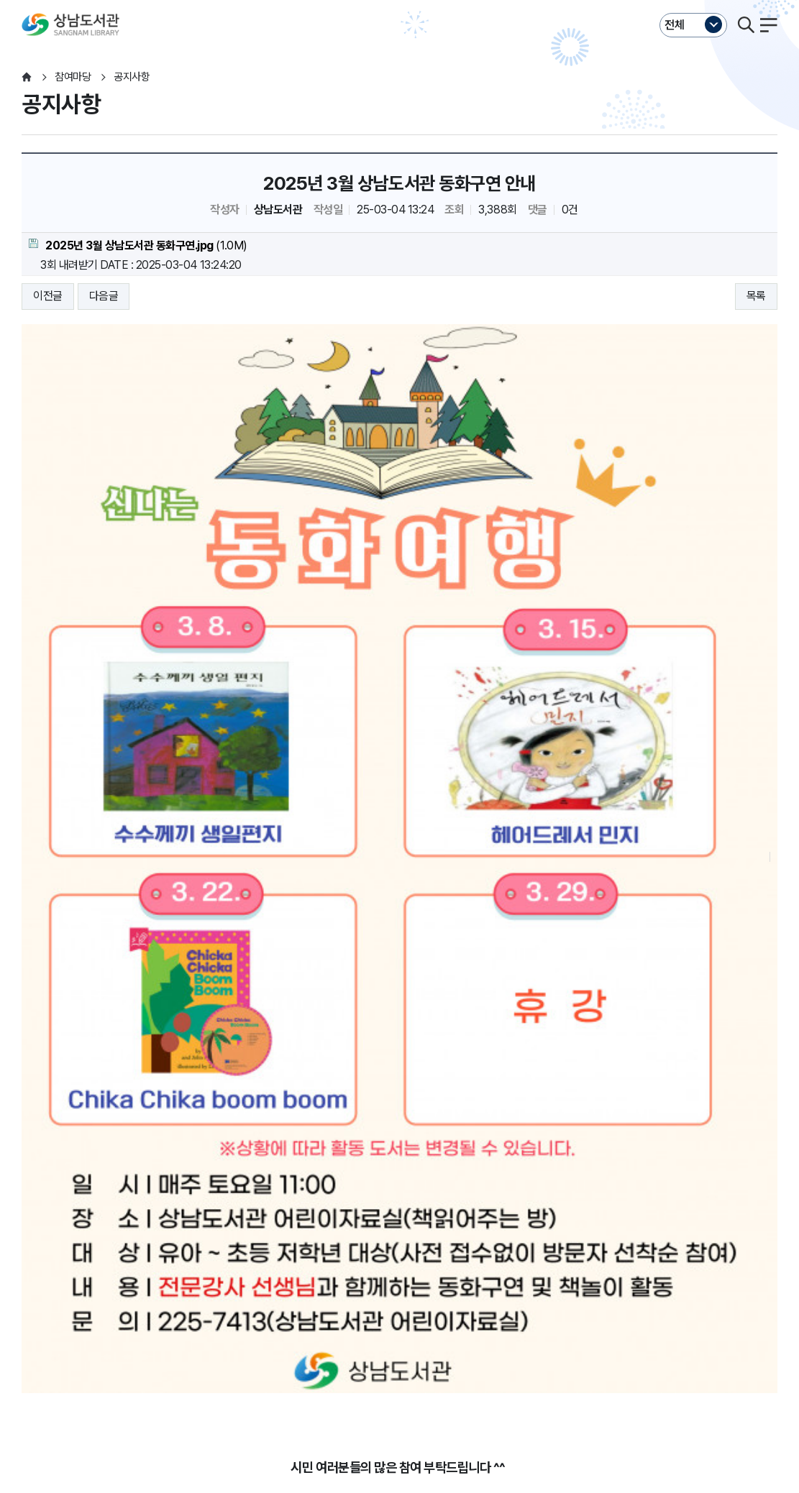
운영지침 (133, 1331)
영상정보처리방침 (206, 1331)
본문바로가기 (399, 0)
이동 (195, 1359)
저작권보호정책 (293, 1331)
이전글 (48, 296)
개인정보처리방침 (60, 1331)
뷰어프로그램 (535, 1331)
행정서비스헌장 (376, 1331)
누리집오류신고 (458, 1331)
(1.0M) (138, 245)
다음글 (104, 296)
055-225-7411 (337, 1404)
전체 (675, 25)
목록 (756, 296)
